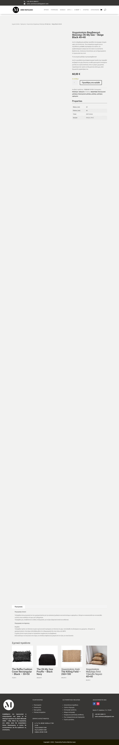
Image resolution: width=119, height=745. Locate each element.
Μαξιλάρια (75, 91)
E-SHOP (77, 10)
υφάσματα (75, 96)
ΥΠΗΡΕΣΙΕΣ (54, 10)
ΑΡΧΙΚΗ (46, 10)
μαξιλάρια (99, 94)
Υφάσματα (23, 24)
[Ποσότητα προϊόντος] (75, 82)
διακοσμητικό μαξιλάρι (84, 94)
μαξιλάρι (93, 94)
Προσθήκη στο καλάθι (91, 82)
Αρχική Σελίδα (15, 24)
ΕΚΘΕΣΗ (62, 10)
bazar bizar (94, 91)
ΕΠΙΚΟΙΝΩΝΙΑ (95, 10)
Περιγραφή (18, 607)
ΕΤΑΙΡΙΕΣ (86, 10)
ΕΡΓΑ (69, 10)
